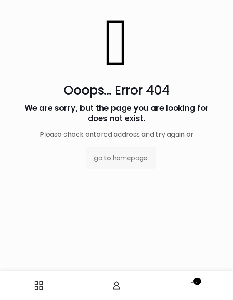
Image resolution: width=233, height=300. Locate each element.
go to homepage (121, 157)
